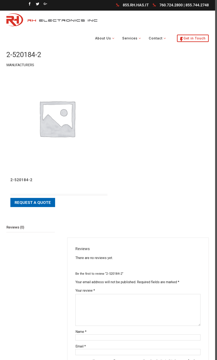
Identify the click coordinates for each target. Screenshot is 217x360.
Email (80, 346)
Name (80, 332)
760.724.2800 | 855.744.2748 (184, 5)
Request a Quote (33, 202)
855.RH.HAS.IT (136, 5)
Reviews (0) (15, 227)
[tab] (30, 227)
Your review (85, 291)
